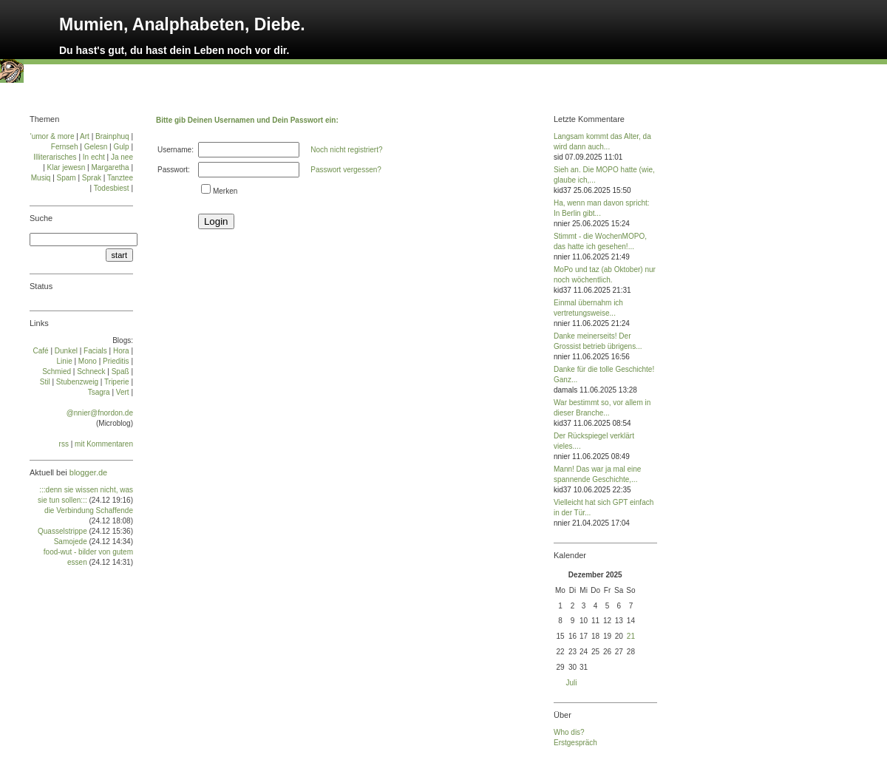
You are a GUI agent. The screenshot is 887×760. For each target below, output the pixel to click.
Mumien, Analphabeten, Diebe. (182, 24)
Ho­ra (121, 351)
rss (64, 444)
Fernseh (64, 147)
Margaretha (110, 167)
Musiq (41, 178)
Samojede (70, 541)
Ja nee (122, 157)
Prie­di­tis (116, 361)
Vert (122, 392)
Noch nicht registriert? (346, 150)
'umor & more (52, 136)
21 (631, 636)
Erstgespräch (575, 743)
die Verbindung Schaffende (88, 510)
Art (84, 136)
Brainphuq (112, 136)
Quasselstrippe (62, 531)
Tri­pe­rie (116, 382)
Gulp (121, 147)
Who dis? (569, 732)
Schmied (56, 371)
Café (41, 351)
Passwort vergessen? (345, 170)
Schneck (91, 371)
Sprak (91, 178)
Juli (571, 683)
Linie (64, 361)
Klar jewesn (66, 167)
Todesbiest (111, 188)
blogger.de (88, 472)
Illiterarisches (54, 157)
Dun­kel (66, 351)
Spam (66, 178)
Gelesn (96, 147)
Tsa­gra (99, 392)
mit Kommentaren (104, 444)
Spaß (120, 371)
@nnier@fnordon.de (100, 413)
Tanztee (120, 178)
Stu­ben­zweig (77, 382)
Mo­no (87, 361)
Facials (95, 351)
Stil (45, 382)
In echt (94, 157)
